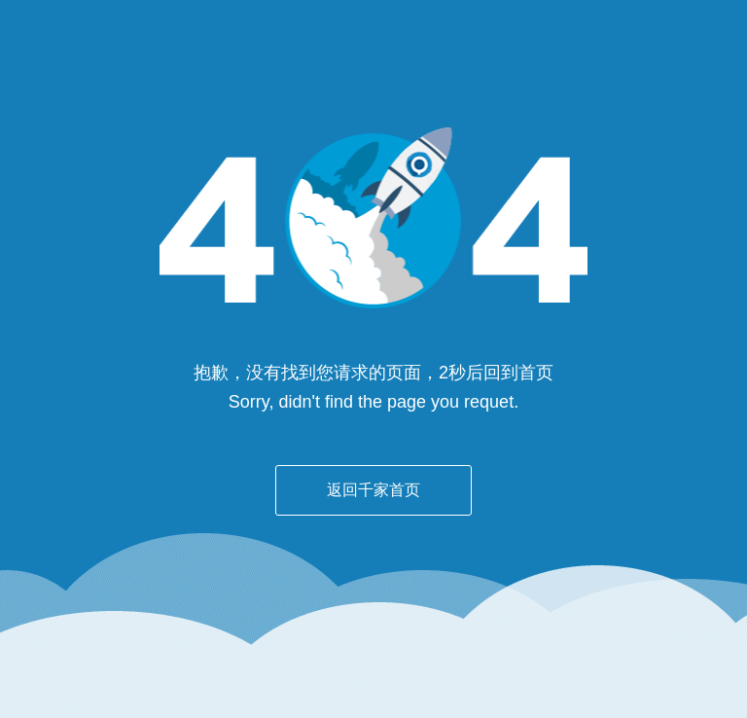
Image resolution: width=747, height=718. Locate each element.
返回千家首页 (373, 490)
